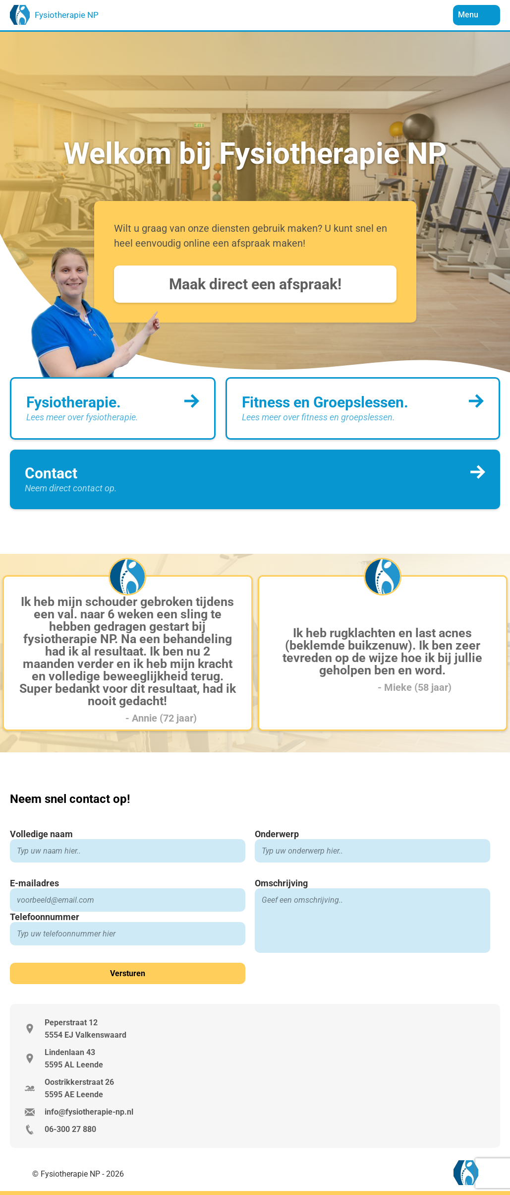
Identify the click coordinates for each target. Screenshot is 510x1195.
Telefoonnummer (44, 917)
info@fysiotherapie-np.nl (89, 1112)
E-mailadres (34, 883)
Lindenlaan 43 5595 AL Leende (74, 1058)
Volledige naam (41, 834)
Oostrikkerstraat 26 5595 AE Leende (79, 1088)
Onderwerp (277, 834)
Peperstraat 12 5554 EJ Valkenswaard (85, 1029)
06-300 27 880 (70, 1129)
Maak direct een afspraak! (255, 284)
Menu (469, 14)
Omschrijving (281, 883)
